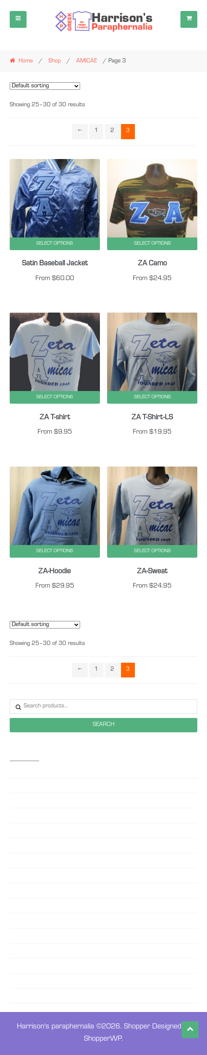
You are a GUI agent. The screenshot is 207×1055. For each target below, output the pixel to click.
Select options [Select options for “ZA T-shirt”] (54, 397)
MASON (20, 890)
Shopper (137, 1027)
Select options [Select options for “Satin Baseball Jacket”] (54, 243)
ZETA (16, 981)
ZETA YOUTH (26, 996)
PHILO (17, 920)
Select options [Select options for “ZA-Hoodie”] (54, 551)
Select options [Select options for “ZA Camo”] (152, 243)
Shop (54, 62)
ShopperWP (102, 1039)
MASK (17, 875)
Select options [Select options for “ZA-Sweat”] (152, 551)
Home (26, 62)
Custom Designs (30, 845)
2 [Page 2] (112, 131)
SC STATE (22, 951)
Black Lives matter (33, 831)
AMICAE (86, 62)
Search (103, 725)
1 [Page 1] (96, 131)
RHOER (19, 936)
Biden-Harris (25, 815)
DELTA (17, 860)
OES (15, 906)
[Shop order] (45, 86)
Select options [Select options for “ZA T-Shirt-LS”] (152, 397)
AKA (15, 770)
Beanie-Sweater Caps (36, 800)
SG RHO (20, 966)
